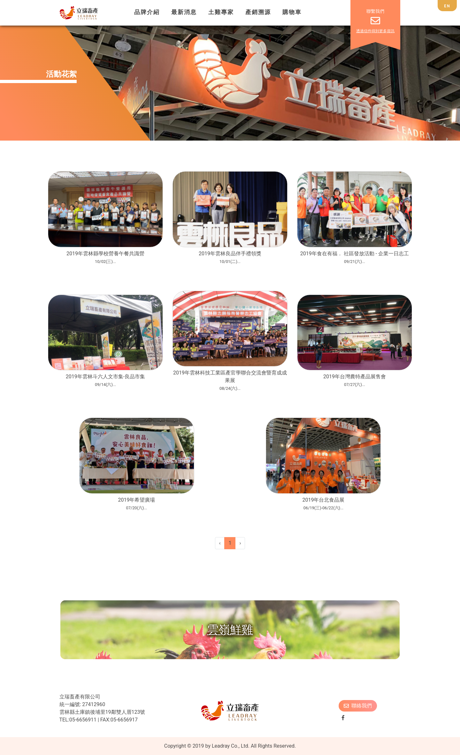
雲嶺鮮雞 (230, 629)
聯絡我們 (358, 706)
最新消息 (184, 12)
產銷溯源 (258, 12)
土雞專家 (221, 12)
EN (447, 6)
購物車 (292, 12)
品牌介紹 (147, 12)
